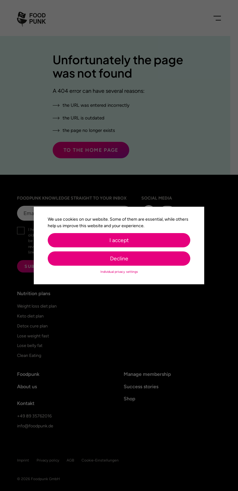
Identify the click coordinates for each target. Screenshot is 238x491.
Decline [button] (119, 256)
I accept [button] (119, 237)
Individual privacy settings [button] (119, 269)
